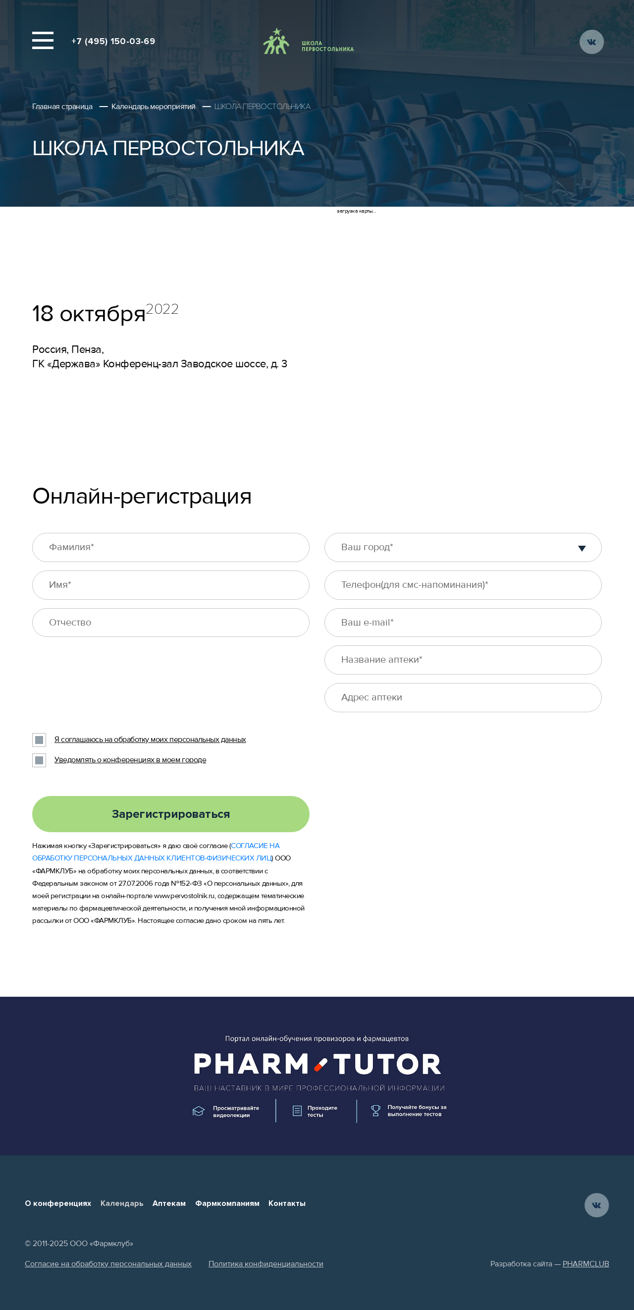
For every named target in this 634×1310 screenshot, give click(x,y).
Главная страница (62, 107)
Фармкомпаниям (227, 1203)
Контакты (287, 1203)
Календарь (122, 1203)
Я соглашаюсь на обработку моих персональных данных (150, 739)
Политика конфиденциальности (266, 1264)
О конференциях (58, 1203)
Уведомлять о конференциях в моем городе (130, 760)
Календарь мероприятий (153, 107)
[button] (582, 547)
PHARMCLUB (586, 1264)
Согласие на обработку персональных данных (108, 1264)
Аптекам (169, 1203)
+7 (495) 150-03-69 (113, 41)
